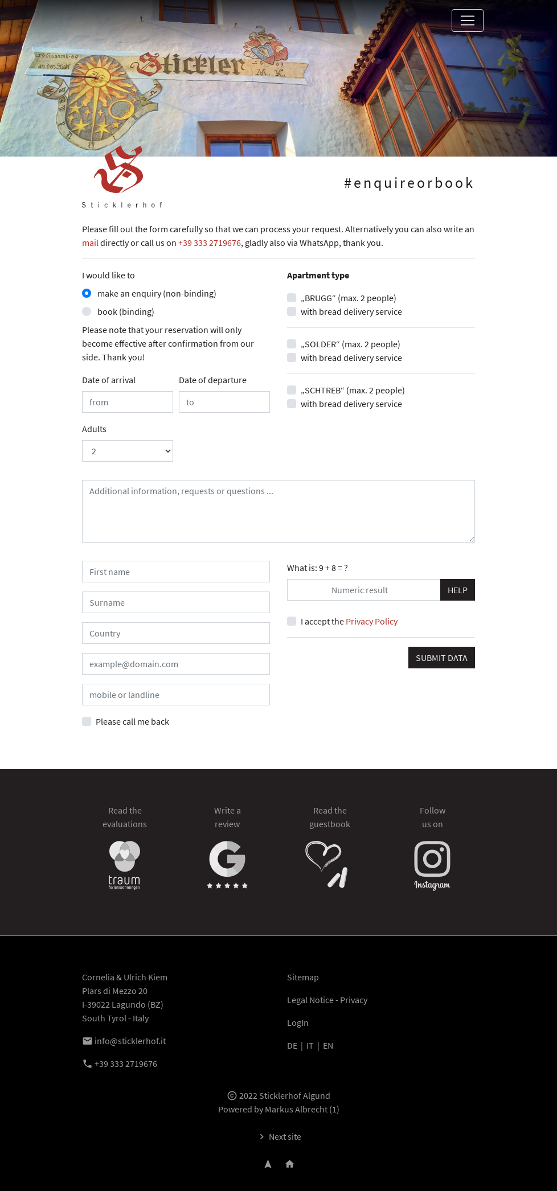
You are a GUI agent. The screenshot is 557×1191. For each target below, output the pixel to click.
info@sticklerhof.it (124, 1040)
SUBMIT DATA (442, 657)
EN (328, 1045)
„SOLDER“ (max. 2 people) (350, 344)
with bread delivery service (351, 311)
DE (292, 1045)
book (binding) (125, 311)
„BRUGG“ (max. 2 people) (348, 297)
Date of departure (213, 379)
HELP (458, 590)
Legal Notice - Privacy (327, 999)
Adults (94, 428)
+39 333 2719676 (209, 242)
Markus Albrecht (296, 1109)
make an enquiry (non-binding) (156, 293)
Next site (278, 1136)
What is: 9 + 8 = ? (317, 567)
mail (90, 242)
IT (310, 1045)
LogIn (298, 1022)
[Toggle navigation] (468, 20)
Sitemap (303, 977)
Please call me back (132, 721)
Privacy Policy (372, 621)
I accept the (349, 621)
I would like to (108, 275)
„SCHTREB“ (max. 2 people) (353, 390)
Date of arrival (109, 379)
